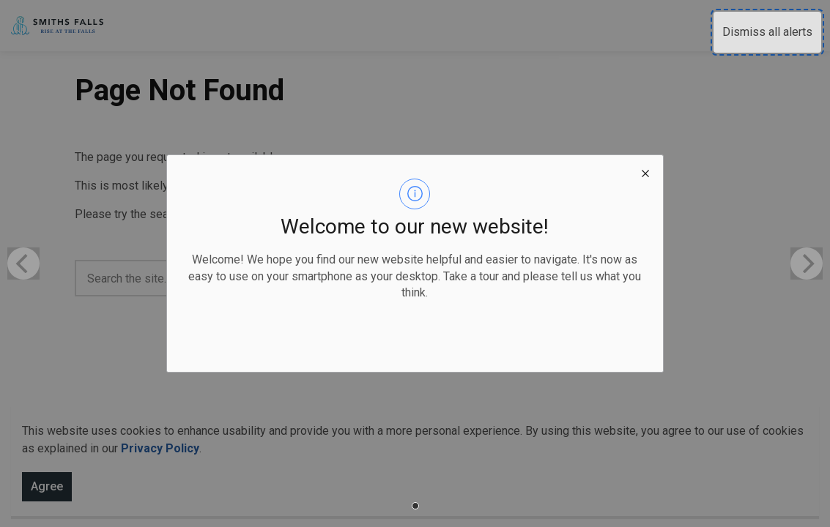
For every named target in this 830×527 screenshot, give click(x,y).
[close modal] (645, 172)
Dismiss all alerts (767, 32)
